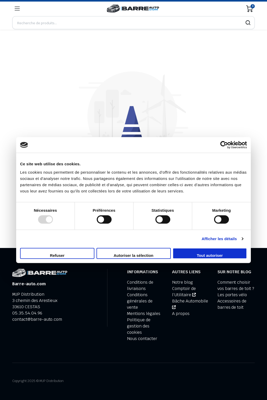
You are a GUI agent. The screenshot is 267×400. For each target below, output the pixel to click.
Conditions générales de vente (140, 301)
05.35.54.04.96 (27, 313)
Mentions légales (143, 313)
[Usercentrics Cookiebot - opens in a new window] (224, 145)
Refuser (57, 255)
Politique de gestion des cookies (138, 326)
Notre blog (182, 282)
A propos (181, 313)
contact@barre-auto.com (37, 319)
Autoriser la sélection (134, 255)
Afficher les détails (219, 239)
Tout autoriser (210, 255)
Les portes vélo (232, 295)
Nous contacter (142, 338)
